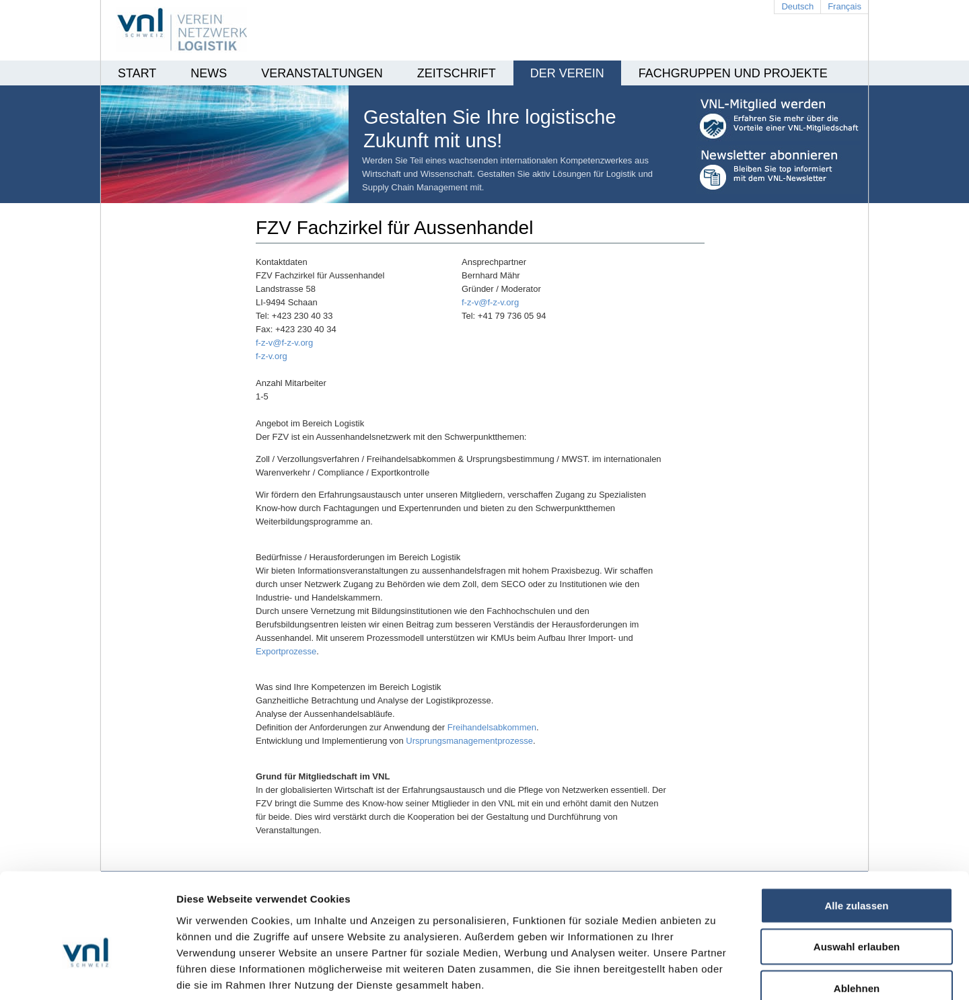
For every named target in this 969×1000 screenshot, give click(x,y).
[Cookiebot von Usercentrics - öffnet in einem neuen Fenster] (87, 974)
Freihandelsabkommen (491, 727)
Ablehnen (857, 913)
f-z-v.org (271, 356)
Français (844, 6)
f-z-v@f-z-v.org (490, 302)
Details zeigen (716, 973)
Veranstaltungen (321, 73)
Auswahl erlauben (857, 872)
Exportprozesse (286, 651)
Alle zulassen (856, 830)
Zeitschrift (456, 73)
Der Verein (567, 73)
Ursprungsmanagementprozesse (469, 741)
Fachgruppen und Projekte (733, 73)
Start (137, 73)
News (208, 73)
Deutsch (797, 6)
